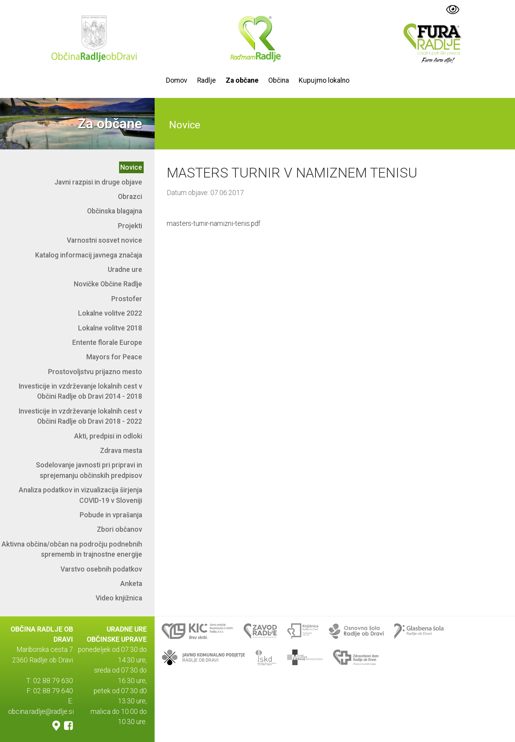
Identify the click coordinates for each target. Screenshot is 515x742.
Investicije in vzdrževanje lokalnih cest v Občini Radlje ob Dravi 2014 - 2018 (80, 391)
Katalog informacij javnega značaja (88, 255)
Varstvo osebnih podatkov (101, 569)
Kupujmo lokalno (324, 80)
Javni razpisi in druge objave (98, 182)
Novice (131, 167)
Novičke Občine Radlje (108, 284)
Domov (176, 80)
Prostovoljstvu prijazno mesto (95, 372)
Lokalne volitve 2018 (110, 328)
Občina (278, 80)
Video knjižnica (119, 598)
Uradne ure (125, 269)
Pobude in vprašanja (111, 515)
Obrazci (130, 197)
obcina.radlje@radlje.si (41, 711)
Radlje (206, 80)
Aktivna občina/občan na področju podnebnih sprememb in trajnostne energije (72, 549)
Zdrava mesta (121, 450)
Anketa (131, 584)
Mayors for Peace (114, 357)
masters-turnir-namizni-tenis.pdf (213, 223)
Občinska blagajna (114, 211)
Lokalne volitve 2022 (110, 313)
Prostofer (126, 299)
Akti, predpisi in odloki (108, 436)
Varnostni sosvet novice (104, 240)
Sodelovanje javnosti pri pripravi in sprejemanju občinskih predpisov (89, 470)
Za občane (242, 80)
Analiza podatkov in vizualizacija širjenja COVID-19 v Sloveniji (80, 495)
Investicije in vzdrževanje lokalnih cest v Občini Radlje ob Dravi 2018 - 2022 (80, 416)
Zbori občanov (119, 529)
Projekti (130, 226)
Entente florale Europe (107, 342)
